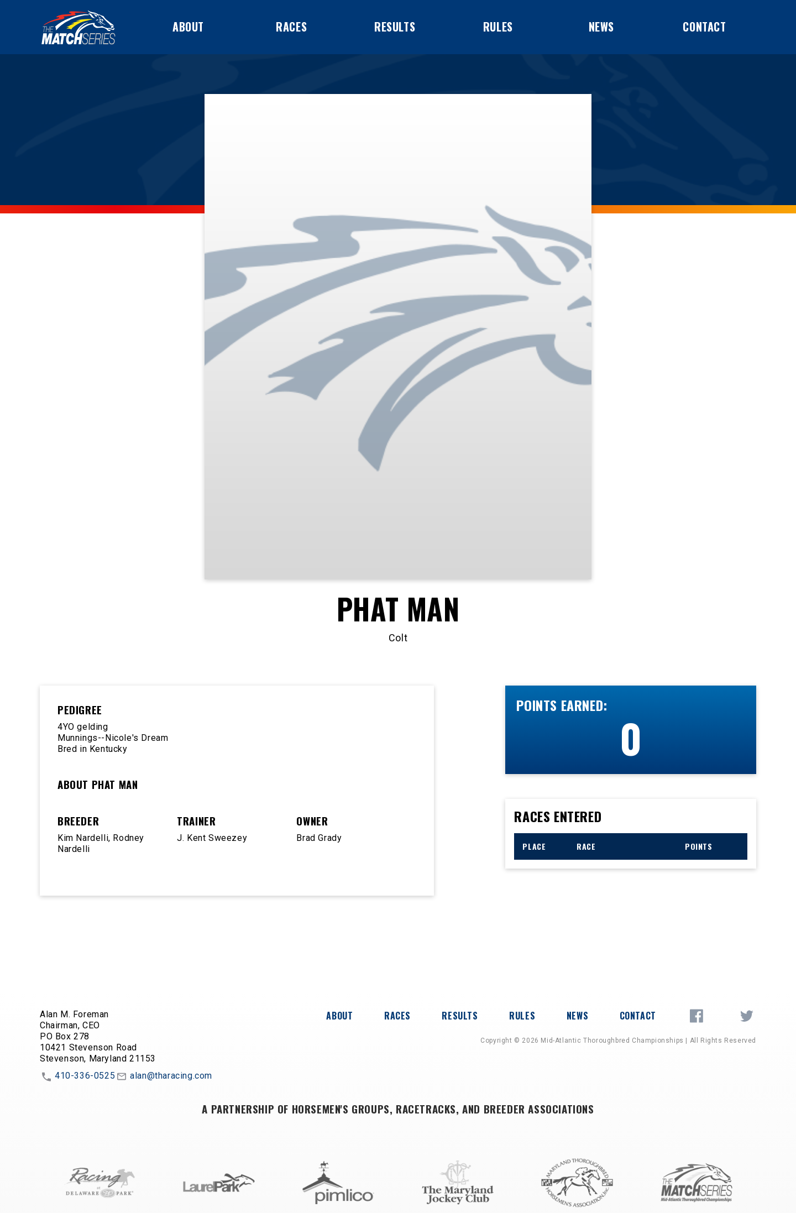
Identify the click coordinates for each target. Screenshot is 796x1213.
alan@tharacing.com (163, 1076)
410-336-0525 (77, 1076)
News (601, 26)
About (188, 26)
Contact (704, 26)
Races (291, 26)
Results (394, 26)
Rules (498, 26)
